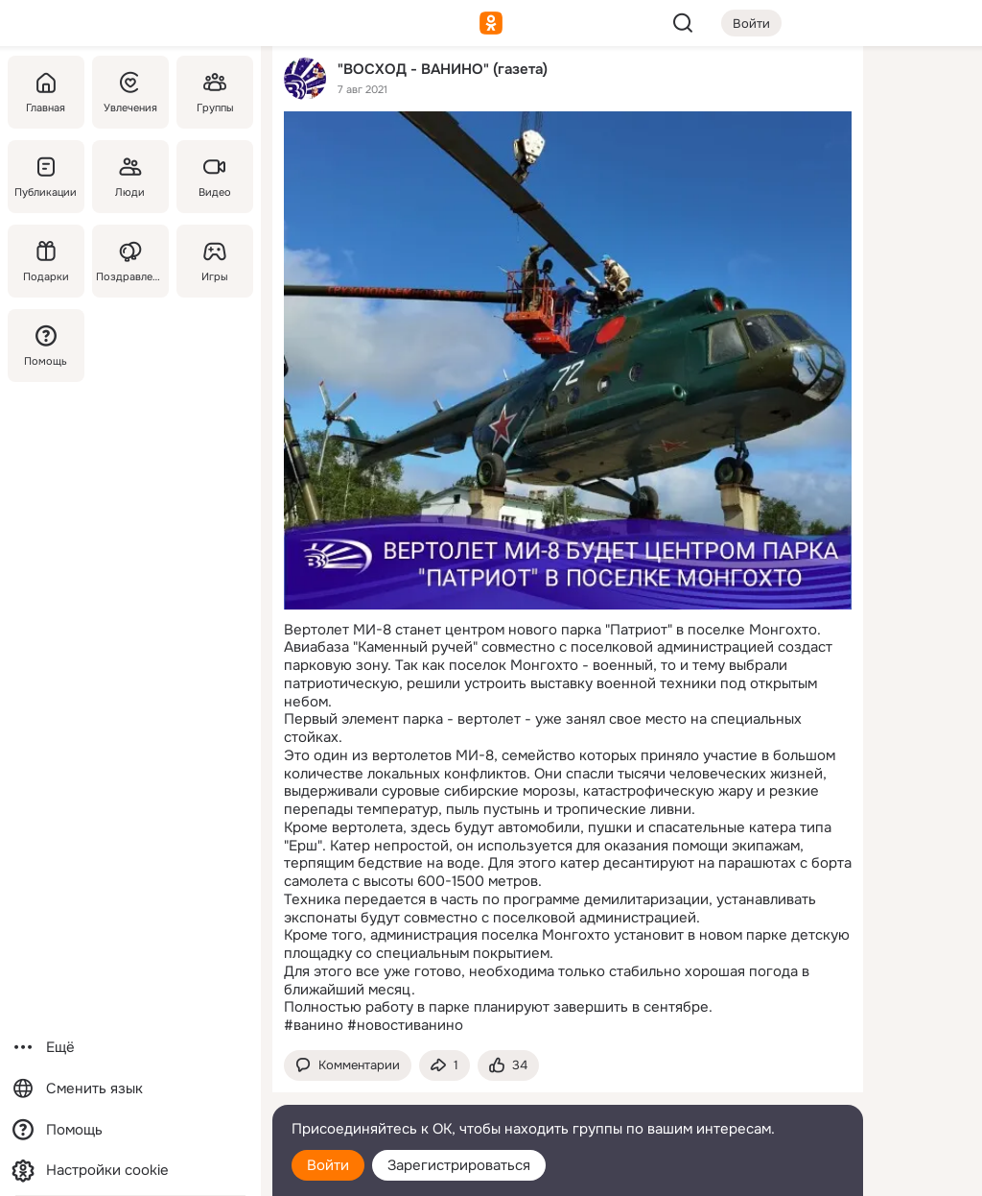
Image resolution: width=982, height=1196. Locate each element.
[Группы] (215, 92)
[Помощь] (46, 345)
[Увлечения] (130, 92)
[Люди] (130, 176)
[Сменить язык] (130, 1089)
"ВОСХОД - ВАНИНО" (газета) (443, 68)
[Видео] (215, 176)
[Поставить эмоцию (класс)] (508, 1066)
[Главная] (46, 92)
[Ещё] (130, 1047)
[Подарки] (46, 261)
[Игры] (215, 261)
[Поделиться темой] (444, 1066)
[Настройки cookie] (130, 1170)
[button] (347, 1066)
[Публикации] (46, 176)
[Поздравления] (130, 261)
